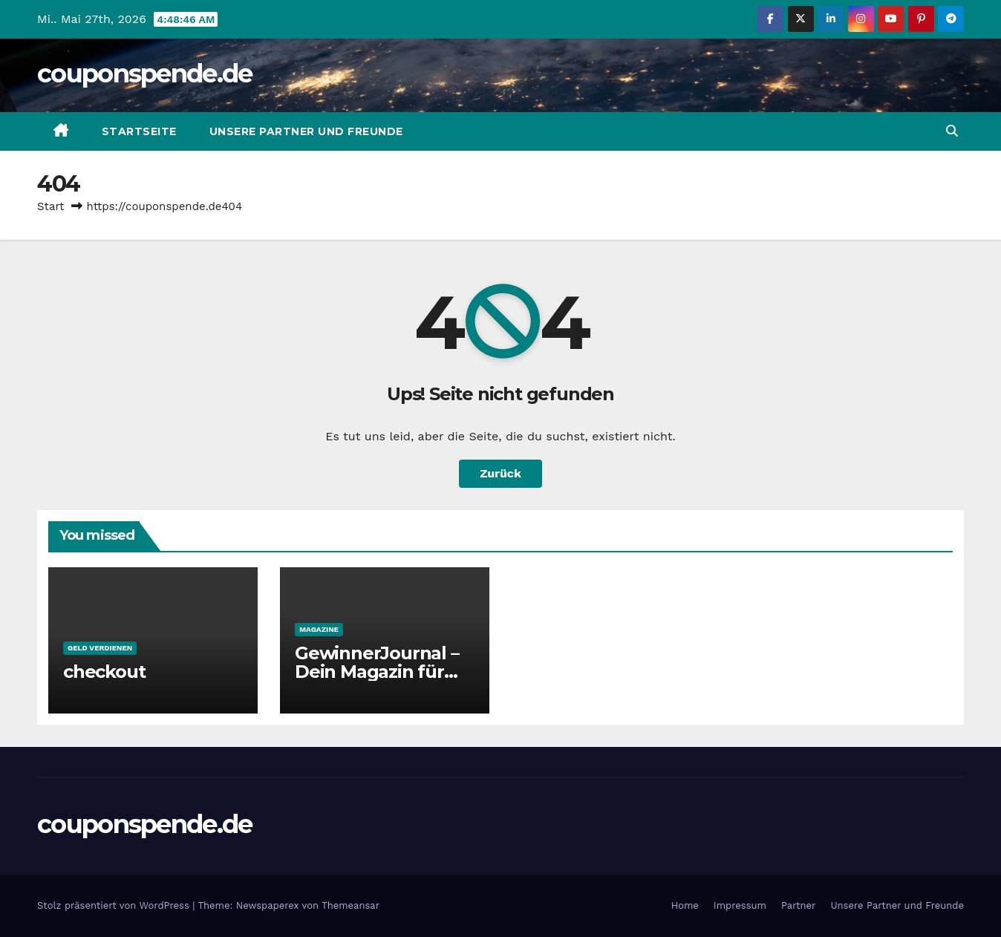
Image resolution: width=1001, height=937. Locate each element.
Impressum (740, 905)
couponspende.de (144, 73)
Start (50, 206)
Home (685, 905)
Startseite (139, 131)
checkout (104, 671)
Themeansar (350, 905)
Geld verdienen (100, 648)
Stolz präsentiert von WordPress (114, 905)
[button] (952, 131)
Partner (798, 905)
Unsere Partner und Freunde (306, 131)
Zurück (500, 473)
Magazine (319, 629)
